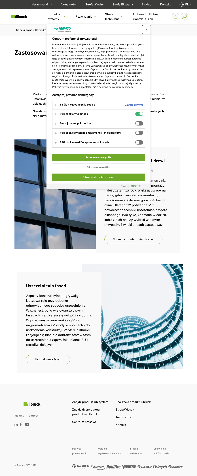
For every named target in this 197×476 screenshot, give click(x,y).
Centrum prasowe (84, 422)
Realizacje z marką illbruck (133, 402)
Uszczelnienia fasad (48, 359)
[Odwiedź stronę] (16, 425)
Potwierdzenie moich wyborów (98, 177)
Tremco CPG (124, 417)
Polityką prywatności (64, 87)
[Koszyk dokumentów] (175, 16)
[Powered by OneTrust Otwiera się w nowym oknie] (135, 186)
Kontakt (165, 4)
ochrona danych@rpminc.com (116, 87)
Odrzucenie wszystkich (98, 167)
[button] (57, 16)
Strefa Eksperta (122, 4)
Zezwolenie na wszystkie (98, 157)
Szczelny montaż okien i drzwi (133, 239)
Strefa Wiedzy (94, 4)
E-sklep (146, 4)
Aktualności (69, 4)
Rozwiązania (42, 30)
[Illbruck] (21, 16)
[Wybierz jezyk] (186, 4)
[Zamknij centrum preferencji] (147, 30)
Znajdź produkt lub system (90, 402)
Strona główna (23, 30)
